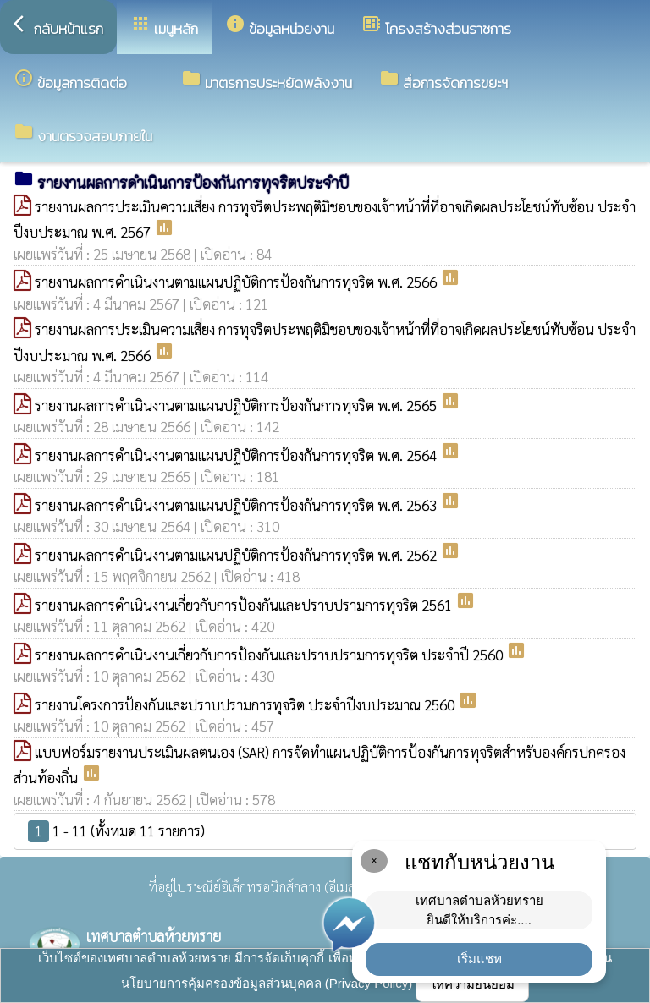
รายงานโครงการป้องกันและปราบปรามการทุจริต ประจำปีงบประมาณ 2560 (246, 704)
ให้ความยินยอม (472, 984)
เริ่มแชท (479, 958)
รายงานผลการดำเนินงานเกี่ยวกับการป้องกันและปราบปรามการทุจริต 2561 (245, 604)
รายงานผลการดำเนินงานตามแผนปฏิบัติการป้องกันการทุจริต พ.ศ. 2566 (237, 281)
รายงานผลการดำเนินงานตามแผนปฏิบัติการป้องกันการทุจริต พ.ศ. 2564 (237, 455)
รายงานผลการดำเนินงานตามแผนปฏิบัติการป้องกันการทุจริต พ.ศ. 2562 (237, 554)
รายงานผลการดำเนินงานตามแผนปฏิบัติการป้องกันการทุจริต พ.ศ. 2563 (237, 505)
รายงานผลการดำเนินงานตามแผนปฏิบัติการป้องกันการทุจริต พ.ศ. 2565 (237, 405)
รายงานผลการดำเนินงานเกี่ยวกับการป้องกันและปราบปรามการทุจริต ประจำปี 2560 (270, 654)
